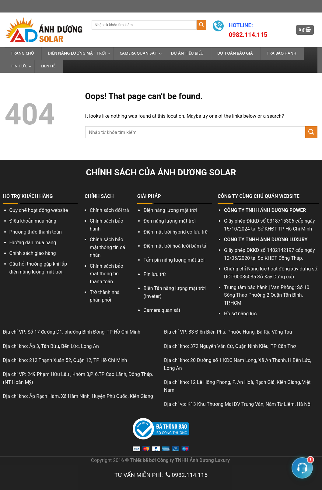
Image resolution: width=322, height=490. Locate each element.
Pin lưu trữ (154, 274)
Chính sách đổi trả (109, 210)
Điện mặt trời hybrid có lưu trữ (175, 232)
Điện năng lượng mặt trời (170, 210)
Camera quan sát (162, 310)
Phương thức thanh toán (35, 232)
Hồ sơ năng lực (240, 314)
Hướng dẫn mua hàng (32, 242)
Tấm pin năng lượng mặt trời (174, 260)
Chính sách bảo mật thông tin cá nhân (107, 247)
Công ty (165, 460)
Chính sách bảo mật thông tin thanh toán (106, 273)
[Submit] (201, 25)
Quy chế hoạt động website (38, 210)
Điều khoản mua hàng (32, 221)
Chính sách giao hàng (32, 253)
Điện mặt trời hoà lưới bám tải (175, 246)
